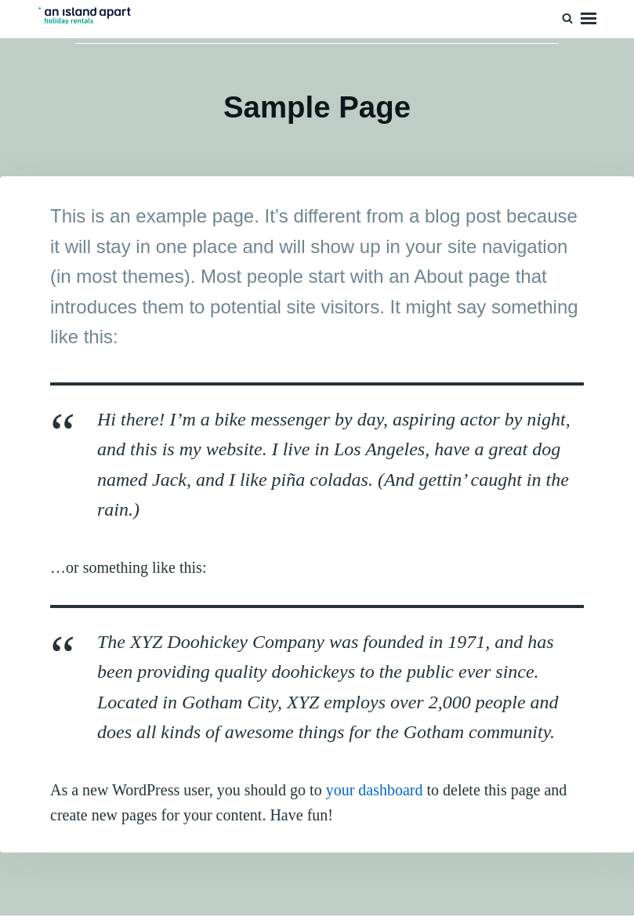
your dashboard (374, 789)
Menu (588, 19)
